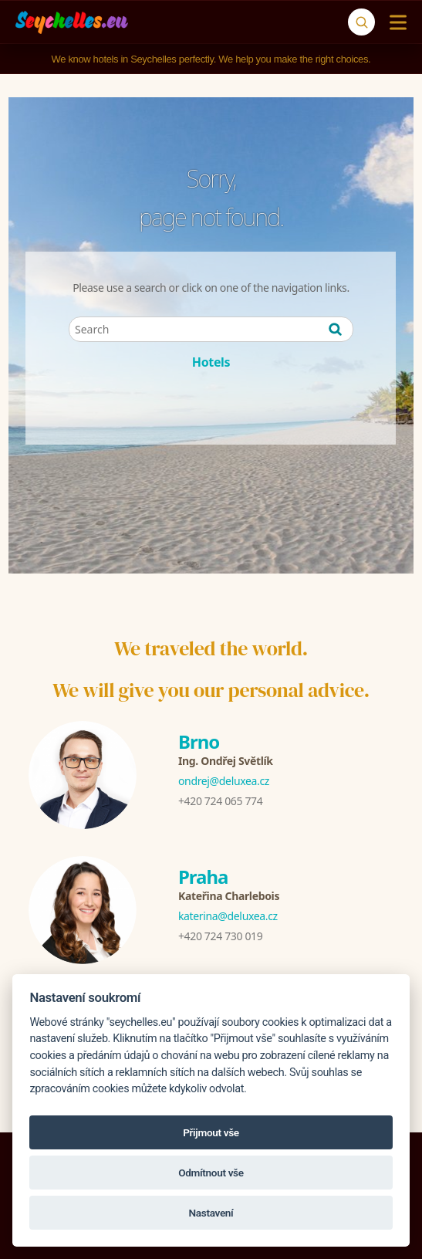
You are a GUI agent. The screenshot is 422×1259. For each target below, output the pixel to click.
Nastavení (211, 1213)
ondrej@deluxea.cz (223, 780)
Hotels (211, 362)
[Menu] (395, 22)
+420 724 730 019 (220, 936)
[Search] (361, 22)
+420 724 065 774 (220, 801)
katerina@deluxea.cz (228, 916)
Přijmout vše (211, 1132)
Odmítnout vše (210, 1172)
